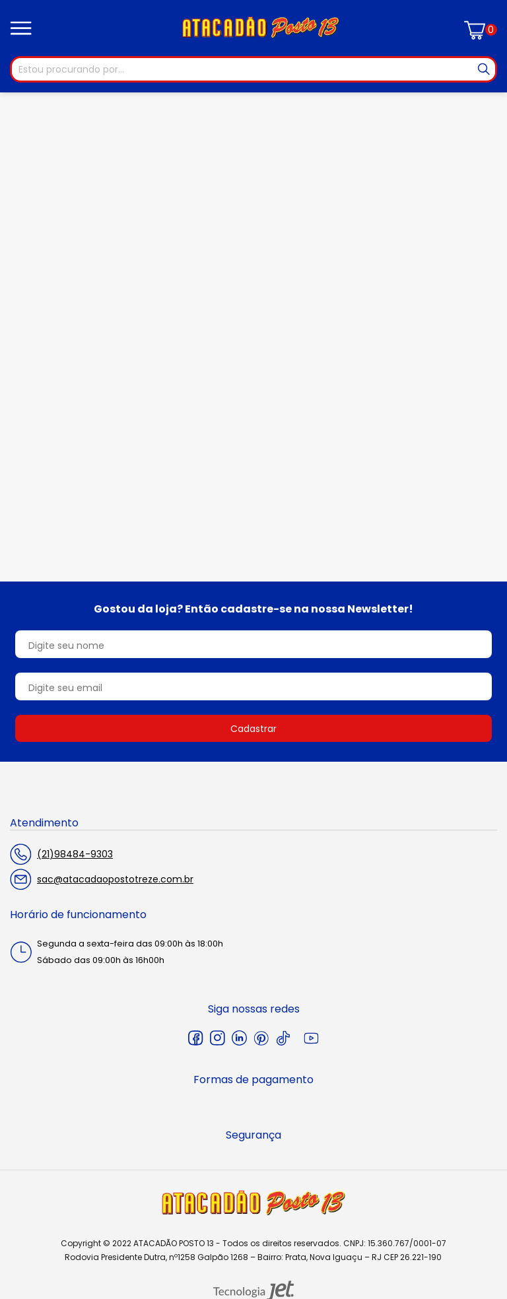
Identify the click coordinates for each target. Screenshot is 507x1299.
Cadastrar (253, 728)
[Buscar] (484, 69)
